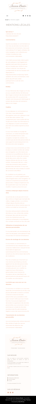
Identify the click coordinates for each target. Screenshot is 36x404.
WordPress (21, 401)
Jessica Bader (19, 398)
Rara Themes (26, 400)
